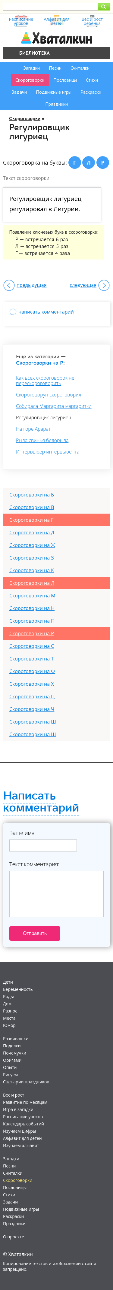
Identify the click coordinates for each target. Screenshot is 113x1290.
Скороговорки (29, 80)
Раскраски (90, 92)
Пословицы (65, 80)
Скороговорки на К (31, 570)
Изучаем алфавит (21, 1145)
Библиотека (34, 53)
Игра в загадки (18, 1109)
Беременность (18, 989)
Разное (10, 1011)
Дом (7, 1003)
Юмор (9, 1025)
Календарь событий (23, 1124)
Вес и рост (13, 1095)
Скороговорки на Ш (32, 721)
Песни (55, 68)
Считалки (80, 68)
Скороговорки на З (31, 557)
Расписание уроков (23, 1116)
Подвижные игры (53, 92)
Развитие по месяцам (25, 1102)
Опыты (10, 1067)
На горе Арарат (33, 429)
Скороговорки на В (31, 507)
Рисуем (10, 1074)
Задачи (19, 92)
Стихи (92, 80)
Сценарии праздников (26, 1082)
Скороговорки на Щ (32, 734)
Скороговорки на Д (31, 532)
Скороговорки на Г (31, 520)
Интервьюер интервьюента (47, 451)
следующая (83, 285)
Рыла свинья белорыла (42, 440)
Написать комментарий (41, 802)
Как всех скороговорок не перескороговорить (45, 380)
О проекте (13, 1237)
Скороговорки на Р (39, 363)
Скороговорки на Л (32, 583)
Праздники (56, 104)
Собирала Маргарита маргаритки (54, 406)
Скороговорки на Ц (32, 696)
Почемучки (14, 1053)
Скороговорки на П (32, 621)
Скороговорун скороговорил (48, 394)
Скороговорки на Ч (31, 709)
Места (9, 1018)
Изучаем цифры (19, 1131)
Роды (8, 996)
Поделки (12, 1046)
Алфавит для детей (22, 1138)
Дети (8, 982)
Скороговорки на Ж (32, 545)
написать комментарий (46, 311)
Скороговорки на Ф (32, 671)
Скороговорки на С (31, 646)
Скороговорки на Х (31, 684)
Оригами (12, 1060)
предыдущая (32, 285)
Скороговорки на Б (31, 494)
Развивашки (15, 1038)
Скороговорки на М (32, 595)
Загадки (32, 68)
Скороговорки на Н (32, 608)
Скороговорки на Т (31, 658)
